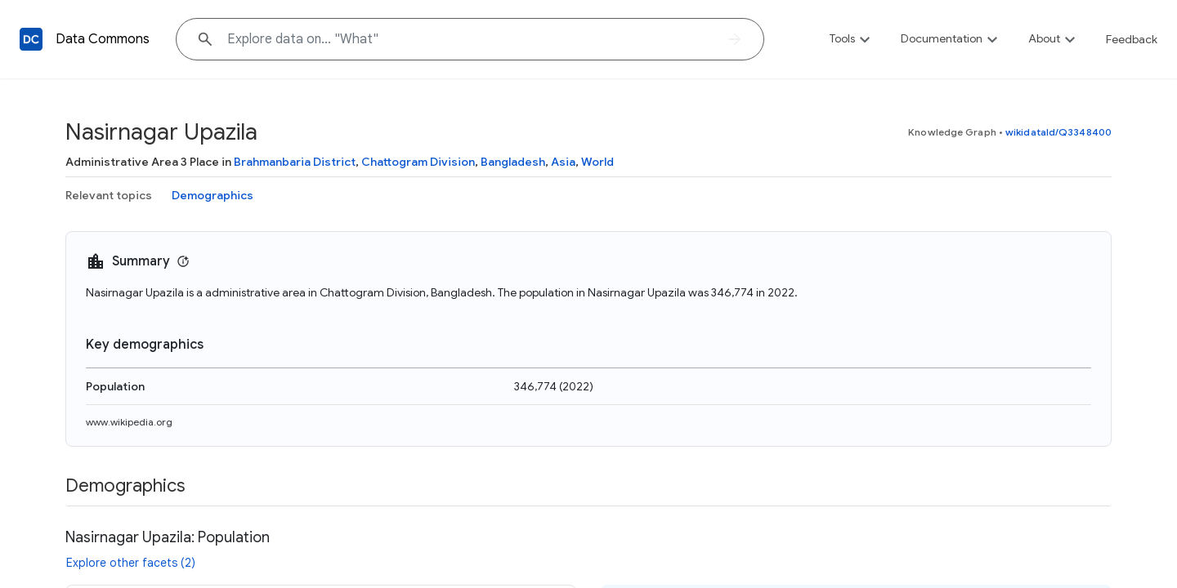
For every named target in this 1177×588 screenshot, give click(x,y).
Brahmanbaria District (295, 161)
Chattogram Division (418, 161)
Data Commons (103, 39)
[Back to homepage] (31, 39)
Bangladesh (513, 161)
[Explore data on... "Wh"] (470, 39)
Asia (563, 161)
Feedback (1131, 39)
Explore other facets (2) (130, 562)
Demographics (212, 195)
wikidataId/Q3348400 (1058, 132)
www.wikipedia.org (129, 422)
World (597, 161)
